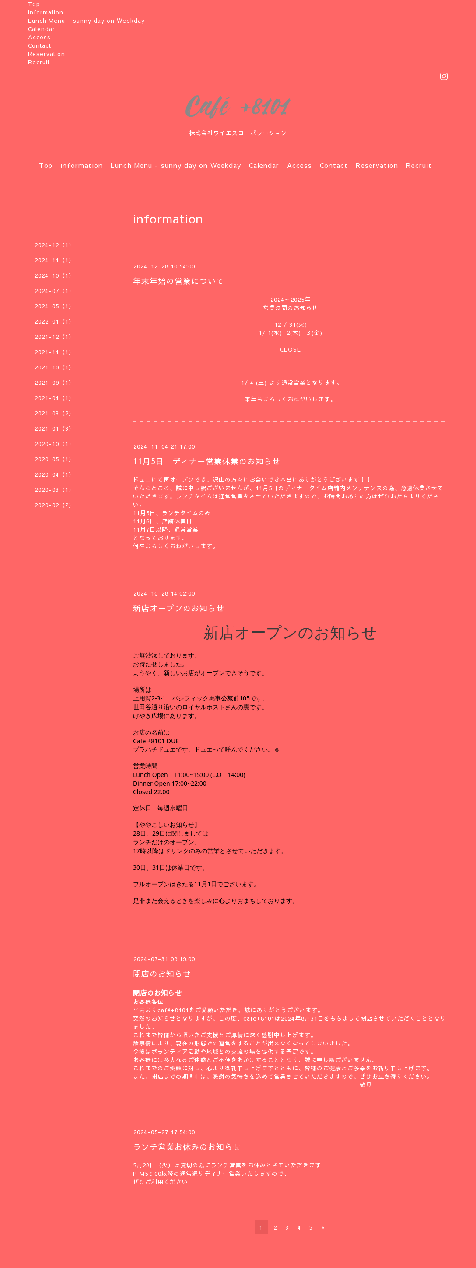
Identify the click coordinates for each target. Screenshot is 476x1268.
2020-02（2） (55, 505)
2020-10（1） (55, 444)
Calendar (41, 29)
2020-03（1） (55, 490)
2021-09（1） (55, 383)
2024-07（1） (55, 291)
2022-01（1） (55, 321)
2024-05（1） (55, 306)
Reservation (46, 54)
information (45, 12)
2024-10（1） (55, 275)
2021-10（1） (55, 367)
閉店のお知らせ (162, 973)
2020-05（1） (55, 459)
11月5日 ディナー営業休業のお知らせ (206, 461)
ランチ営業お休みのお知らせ (187, 1146)
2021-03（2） (55, 413)
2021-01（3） (55, 428)
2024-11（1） (55, 260)
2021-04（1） (55, 398)
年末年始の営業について (178, 280)
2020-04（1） (55, 474)
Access (39, 37)
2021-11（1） (55, 352)
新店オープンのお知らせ (178, 608)
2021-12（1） (55, 337)
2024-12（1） (55, 245)
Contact (39, 45)
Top (34, 4)
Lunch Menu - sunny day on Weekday (86, 20)
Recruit (39, 62)
